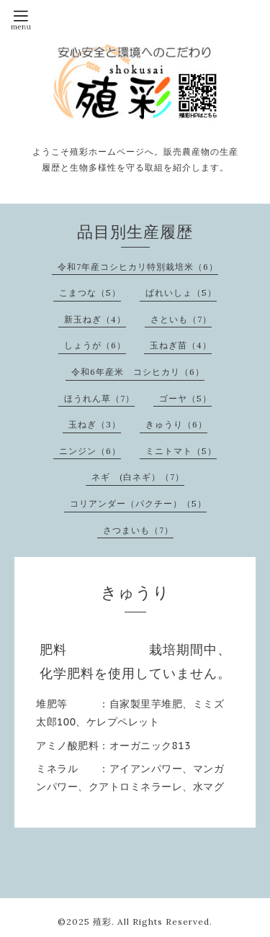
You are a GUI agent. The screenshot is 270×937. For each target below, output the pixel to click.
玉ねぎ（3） (94, 424)
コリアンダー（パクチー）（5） (138, 503)
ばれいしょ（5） (181, 292)
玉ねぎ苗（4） (181, 345)
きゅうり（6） (176, 424)
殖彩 (102, 921)
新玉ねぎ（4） (95, 319)
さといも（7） (181, 319)
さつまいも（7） (138, 530)
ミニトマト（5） (181, 450)
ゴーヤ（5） (185, 398)
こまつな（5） (90, 292)
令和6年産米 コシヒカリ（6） (137, 371)
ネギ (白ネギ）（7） (137, 476)
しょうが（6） (95, 345)
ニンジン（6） (90, 450)
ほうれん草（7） (99, 398)
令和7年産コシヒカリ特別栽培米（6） (138, 266)
